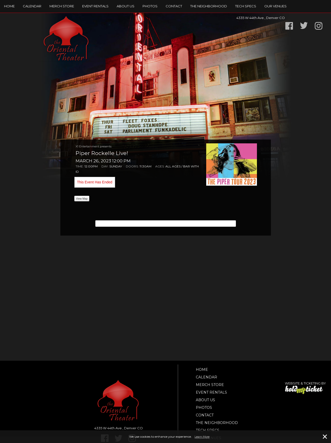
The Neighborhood (208, 6)
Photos (150, 6)
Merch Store (61, 6)
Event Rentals (95, 6)
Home (9, 6)
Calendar (32, 6)
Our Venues (275, 6)
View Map (82, 198)
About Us (125, 6)
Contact (174, 6)
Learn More (202, 436)
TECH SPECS (245, 6)
